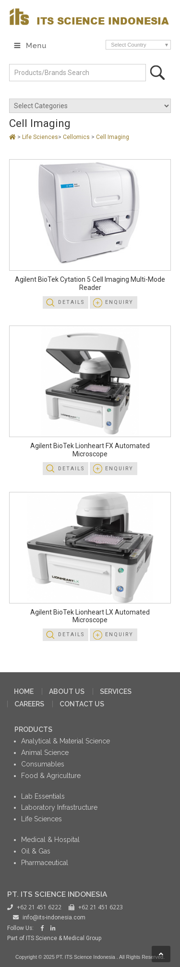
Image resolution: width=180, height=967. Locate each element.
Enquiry (119, 302)
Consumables (42, 764)
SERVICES (116, 691)
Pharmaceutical (44, 863)
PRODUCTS (33, 729)
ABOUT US (66, 691)
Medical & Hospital (50, 839)
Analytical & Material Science (65, 741)
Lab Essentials (43, 796)
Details (71, 302)
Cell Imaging (112, 137)
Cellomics (77, 137)
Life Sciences (40, 137)
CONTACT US (82, 704)
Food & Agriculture (51, 775)
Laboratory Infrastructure (59, 807)
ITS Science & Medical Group (63, 938)
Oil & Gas (35, 851)
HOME (24, 691)
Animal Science (45, 752)
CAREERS (29, 704)
